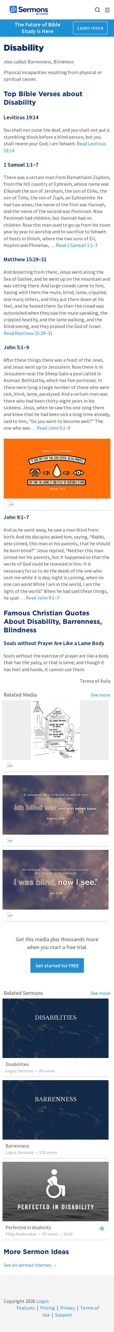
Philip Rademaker (21, 1234)
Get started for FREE (57, 965)
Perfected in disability (28, 1227)
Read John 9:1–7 (42, 598)
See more (100, 695)
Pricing (47, 1308)
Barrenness (17, 1146)
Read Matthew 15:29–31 (28, 333)
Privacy (67, 1308)
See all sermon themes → (30, 1265)
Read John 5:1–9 (53, 428)
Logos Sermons (19, 1070)
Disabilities (17, 1064)
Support (63, 1315)
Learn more (90, 27)
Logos (42, 1301)
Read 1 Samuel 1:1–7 (77, 245)
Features (26, 1308)
